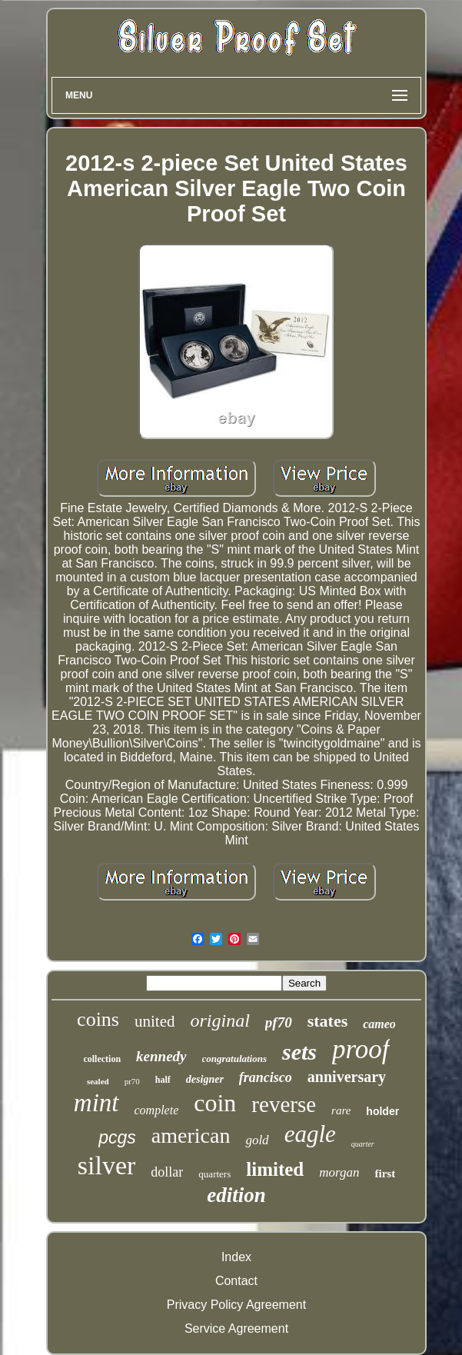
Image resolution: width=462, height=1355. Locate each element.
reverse (283, 1104)
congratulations (235, 1058)
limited (275, 1169)
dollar (167, 1172)
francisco (265, 1077)
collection (102, 1059)
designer (205, 1079)
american (191, 1135)
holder (382, 1111)
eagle (310, 1133)
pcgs (117, 1137)
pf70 (278, 1022)
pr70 (132, 1081)
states (327, 1020)
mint (96, 1103)
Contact (236, 1280)
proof (361, 1049)
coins (98, 1019)
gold (256, 1140)
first (385, 1173)
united (155, 1021)
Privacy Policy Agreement (236, 1304)
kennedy (161, 1056)
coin (215, 1103)
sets (299, 1051)
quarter (362, 1144)
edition (236, 1195)
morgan (339, 1172)
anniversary (346, 1076)
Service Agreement (236, 1328)
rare (341, 1110)
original (220, 1020)
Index (236, 1256)
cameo (379, 1023)
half (163, 1079)
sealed (98, 1081)
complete (157, 1110)
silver (107, 1165)
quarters (214, 1174)
